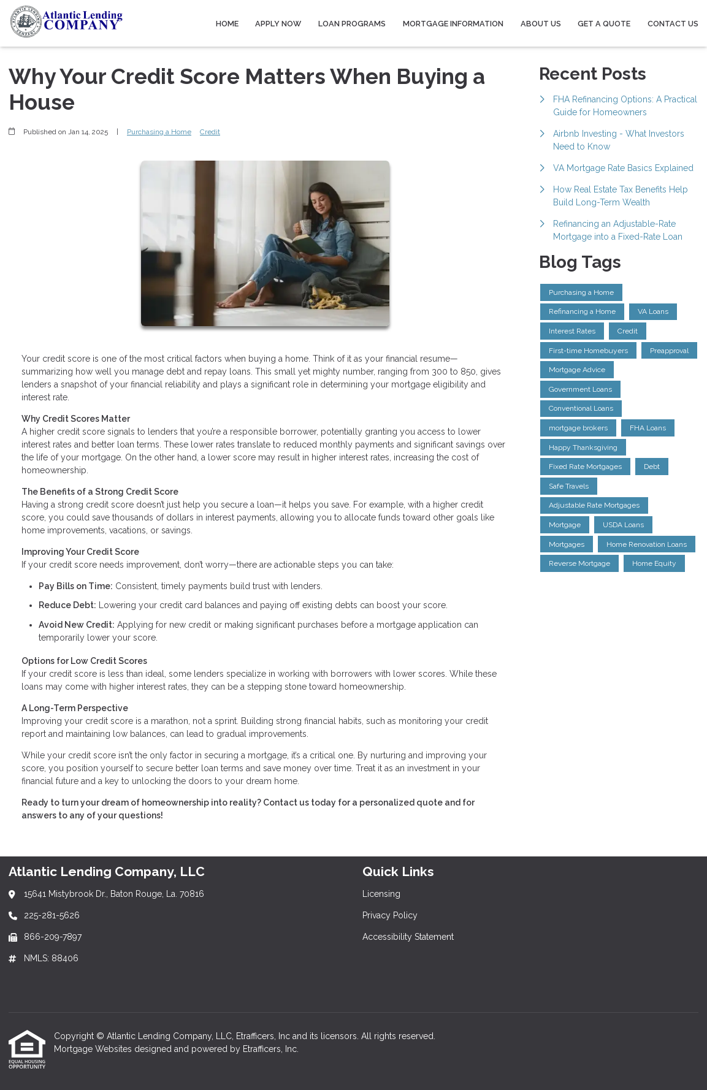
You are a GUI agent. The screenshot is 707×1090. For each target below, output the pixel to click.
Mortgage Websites (94, 1049)
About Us (541, 23)
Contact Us (673, 23)
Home (227, 23)
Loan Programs (352, 23)
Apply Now (278, 23)
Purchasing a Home (159, 132)
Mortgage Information (453, 23)
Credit (210, 132)
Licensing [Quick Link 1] (381, 894)
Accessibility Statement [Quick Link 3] (408, 937)
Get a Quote (604, 23)
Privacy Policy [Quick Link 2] (390, 915)
